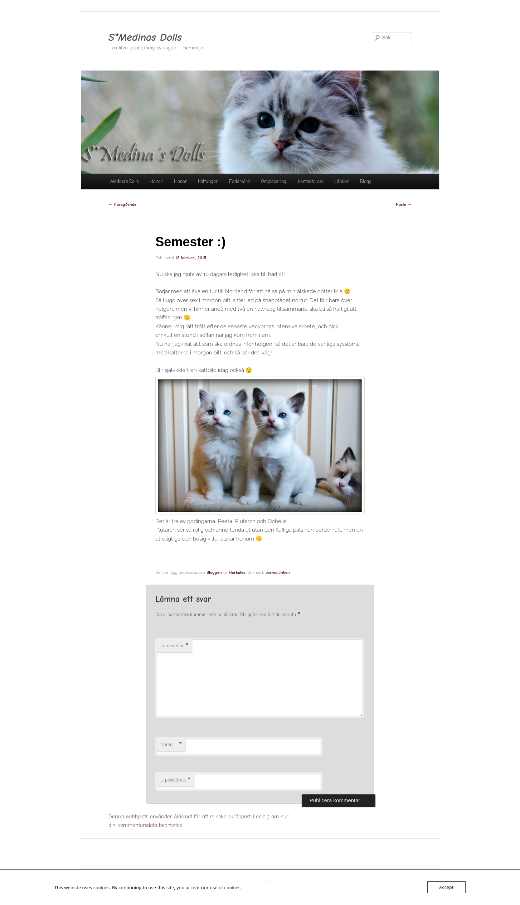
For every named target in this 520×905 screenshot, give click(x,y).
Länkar (341, 181)
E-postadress (175, 780)
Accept (446, 887)
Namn (171, 745)
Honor (180, 181)
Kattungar (208, 181)
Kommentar (174, 646)
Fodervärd (239, 181)
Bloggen (214, 572)
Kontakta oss (310, 181)
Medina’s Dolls (124, 181)
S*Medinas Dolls (145, 37)
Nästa (404, 204)
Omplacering (273, 181)
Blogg (365, 181)
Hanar (156, 181)
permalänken (278, 572)
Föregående (122, 204)
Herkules (237, 572)
